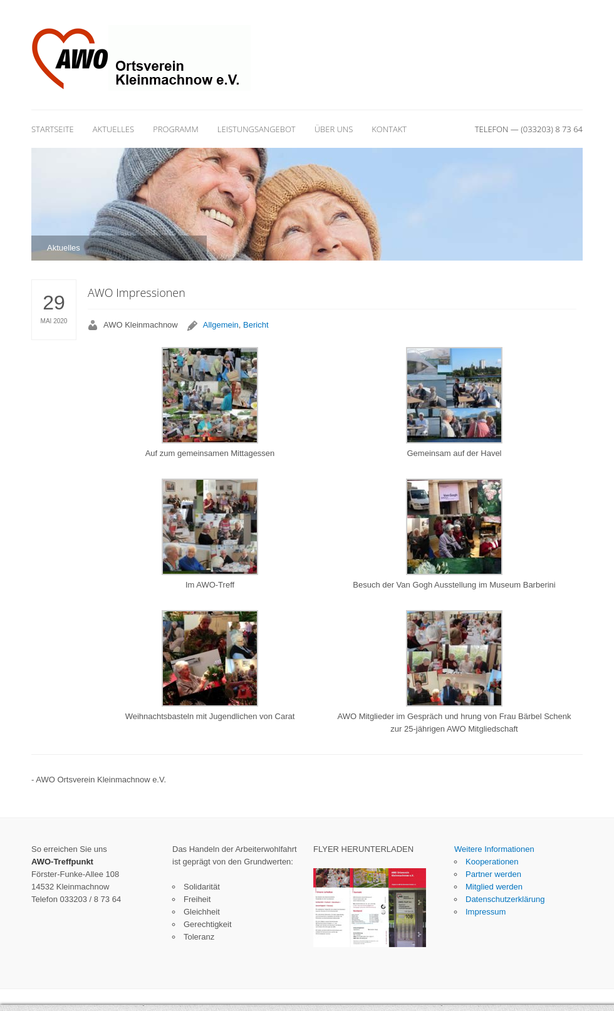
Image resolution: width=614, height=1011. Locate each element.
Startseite (52, 129)
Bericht (255, 324)
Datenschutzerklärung (505, 899)
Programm (176, 129)
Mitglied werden (494, 886)
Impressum (486, 911)
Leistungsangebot (256, 129)
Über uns (334, 129)
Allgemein (221, 324)
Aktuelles (113, 129)
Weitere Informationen (494, 849)
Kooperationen (492, 861)
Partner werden (493, 874)
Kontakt (389, 129)
